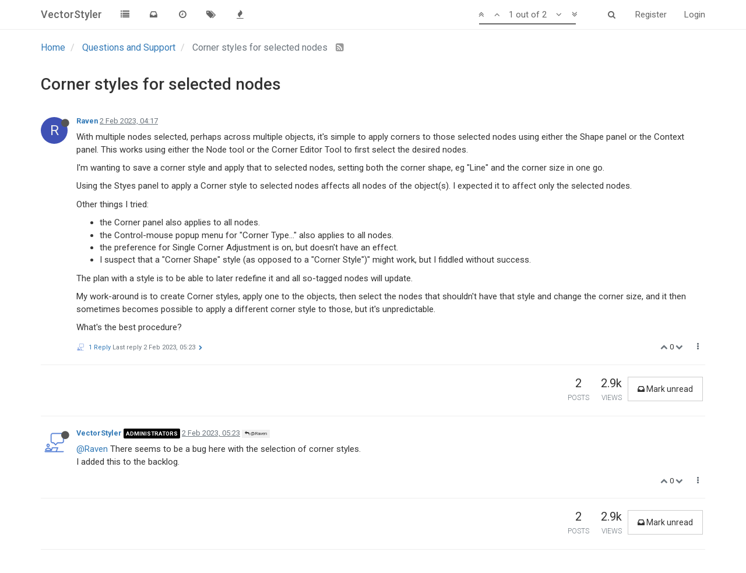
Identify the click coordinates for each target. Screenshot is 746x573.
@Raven (256, 433)
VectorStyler (99, 433)
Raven (87, 120)
